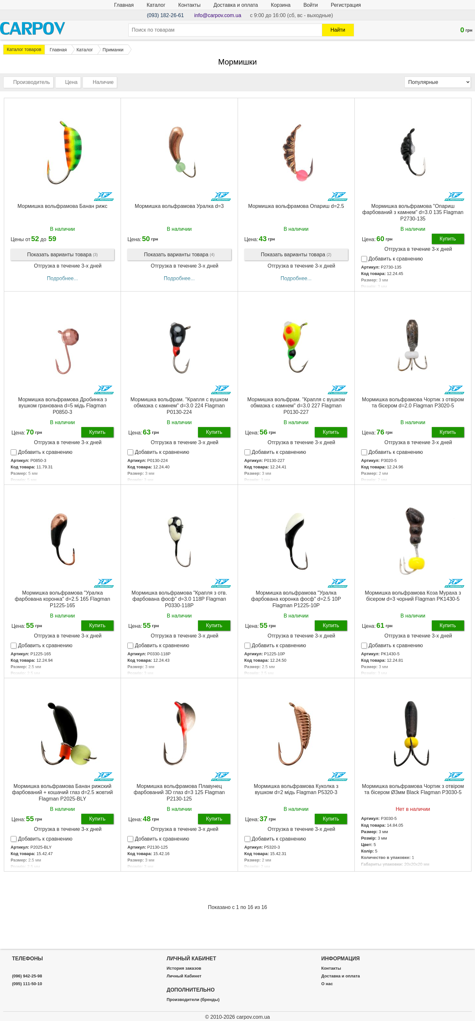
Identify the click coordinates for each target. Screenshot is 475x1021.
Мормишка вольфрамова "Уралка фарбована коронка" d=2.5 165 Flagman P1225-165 (62, 599)
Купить (448, 238)
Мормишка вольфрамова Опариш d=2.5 (296, 206)
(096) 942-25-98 (27, 976)
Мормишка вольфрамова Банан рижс (62, 206)
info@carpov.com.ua (217, 15)
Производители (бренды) (193, 999)
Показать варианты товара (62, 255)
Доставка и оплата (235, 5)
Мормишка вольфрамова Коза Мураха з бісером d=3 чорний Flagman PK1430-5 (413, 596)
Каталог (156, 5)
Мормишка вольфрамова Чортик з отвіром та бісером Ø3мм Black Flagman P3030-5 (413, 789)
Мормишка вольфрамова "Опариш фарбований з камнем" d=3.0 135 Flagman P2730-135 (413, 212)
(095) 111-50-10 (27, 984)
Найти (338, 30)
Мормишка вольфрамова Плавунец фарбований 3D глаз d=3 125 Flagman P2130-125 (179, 792)
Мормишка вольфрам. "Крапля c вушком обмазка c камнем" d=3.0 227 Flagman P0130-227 (296, 405)
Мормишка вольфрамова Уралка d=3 (179, 206)
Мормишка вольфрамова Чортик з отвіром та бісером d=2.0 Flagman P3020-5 (413, 402)
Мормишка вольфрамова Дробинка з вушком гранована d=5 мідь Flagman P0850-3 (62, 405)
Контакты (189, 5)
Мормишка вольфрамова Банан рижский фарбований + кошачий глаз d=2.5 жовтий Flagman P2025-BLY (62, 792)
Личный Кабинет (184, 976)
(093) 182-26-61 (165, 15)
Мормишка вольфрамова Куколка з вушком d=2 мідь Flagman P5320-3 (296, 789)
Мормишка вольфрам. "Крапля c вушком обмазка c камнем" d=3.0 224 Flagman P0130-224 (179, 405)
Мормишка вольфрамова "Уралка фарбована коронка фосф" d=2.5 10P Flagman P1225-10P (296, 599)
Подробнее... (62, 278)
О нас (327, 984)
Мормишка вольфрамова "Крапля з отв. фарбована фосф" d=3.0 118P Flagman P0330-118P (179, 599)
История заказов (184, 968)
